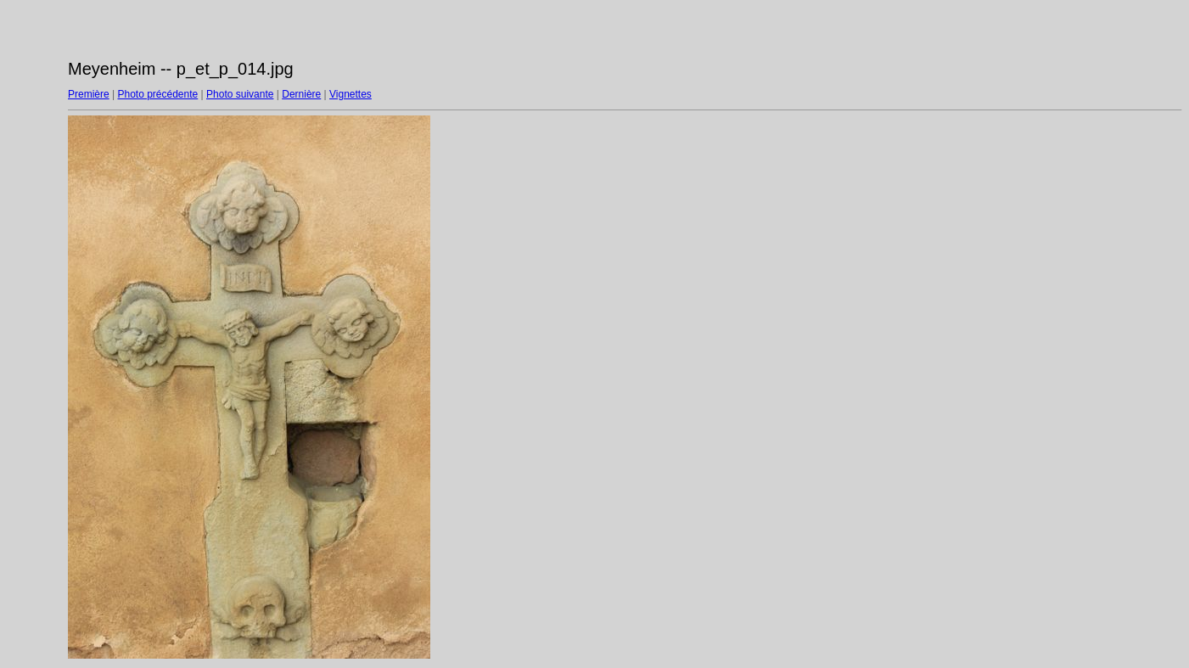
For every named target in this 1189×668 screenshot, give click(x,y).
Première (88, 94)
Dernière (301, 94)
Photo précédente (157, 94)
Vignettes (350, 94)
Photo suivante (239, 94)
